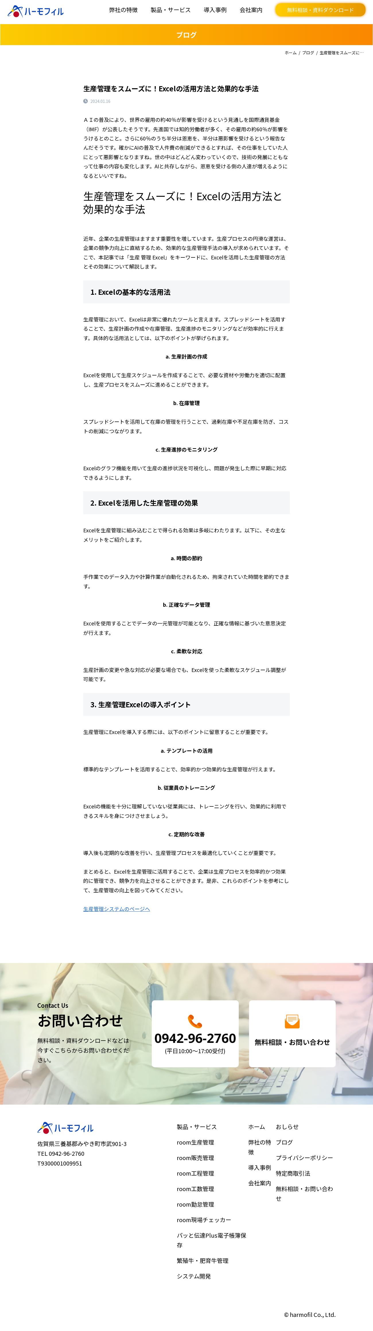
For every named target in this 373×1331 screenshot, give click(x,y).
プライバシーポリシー (304, 1164)
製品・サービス (171, 9)
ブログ (308, 52)
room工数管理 (198, 1191)
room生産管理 (198, 1151)
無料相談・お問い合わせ (304, 1195)
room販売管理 (198, 1164)
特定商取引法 (294, 1177)
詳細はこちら (195, 1034)
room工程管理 (198, 1177)
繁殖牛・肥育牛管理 (204, 1252)
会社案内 (251, 9)
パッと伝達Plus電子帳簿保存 (212, 1235)
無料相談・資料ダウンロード (320, 10)
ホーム (291, 52)
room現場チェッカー (205, 1217)
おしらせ (290, 1137)
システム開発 (196, 1266)
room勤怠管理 (198, 1204)
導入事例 (215, 9)
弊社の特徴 (123, 9)
